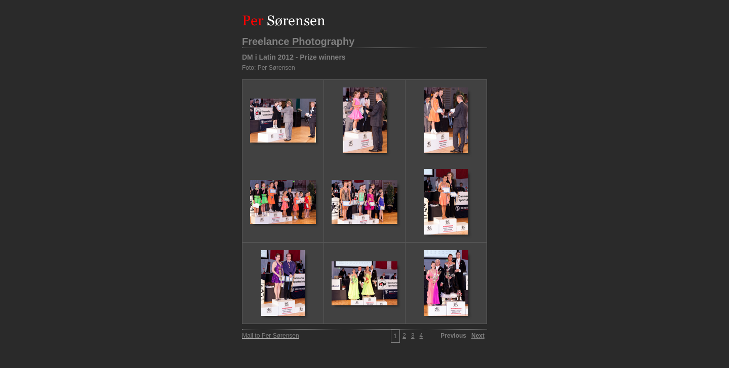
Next (477, 335)
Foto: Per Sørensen (268, 67)
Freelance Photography (298, 41)
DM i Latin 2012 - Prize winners (294, 57)
